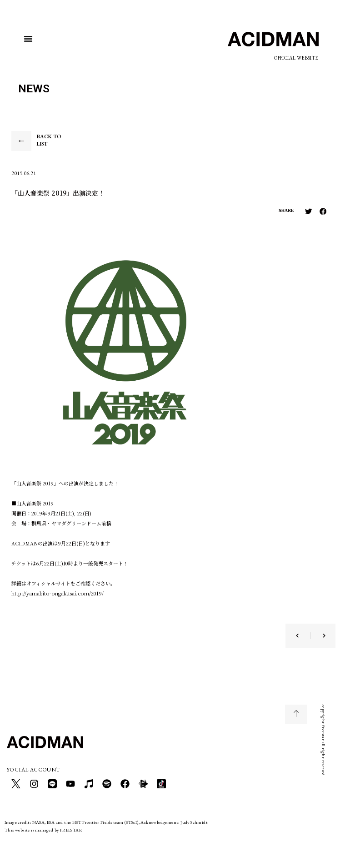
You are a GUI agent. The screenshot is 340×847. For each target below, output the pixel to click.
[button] (28, 38)
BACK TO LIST (48, 140)
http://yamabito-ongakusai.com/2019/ (57, 593)
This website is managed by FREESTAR (43, 830)
